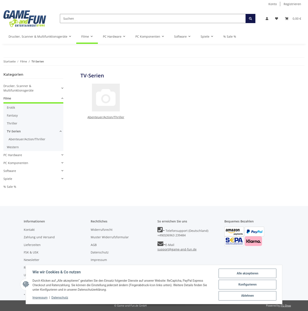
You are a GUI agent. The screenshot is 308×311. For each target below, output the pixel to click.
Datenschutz (100, 252)
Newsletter (31, 260)
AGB (94, 245)
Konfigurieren (247, 284)
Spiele (7, 179)
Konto (272, 4)
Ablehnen (247, 296)
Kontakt (29, 230)
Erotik (11, 107)
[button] (267, 18)
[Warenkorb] (293, 18)
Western (13, 147)
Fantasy (12, 115)
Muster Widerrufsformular (110, 237)
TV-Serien (14, 131)
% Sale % (9, 187)
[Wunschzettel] (276, 18)
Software (9, 171)
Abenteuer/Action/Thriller (105, 117)
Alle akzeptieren (247, 273)
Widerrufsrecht (102, 230)
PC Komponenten (15, 163)
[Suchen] (153, 18)
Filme (7, 98)
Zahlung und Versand (39, 237)
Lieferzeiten (32, 245)
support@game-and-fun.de (177, 249)
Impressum (99, 260)
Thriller (12, 123)
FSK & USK (31, 252)
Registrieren (292, 4)
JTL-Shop (286, 305)
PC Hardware (12, 155)
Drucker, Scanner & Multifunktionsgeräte (18, 88)
